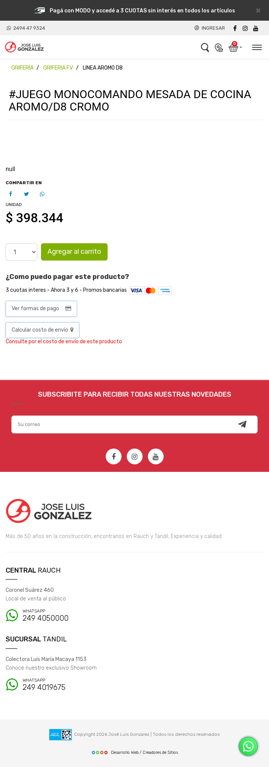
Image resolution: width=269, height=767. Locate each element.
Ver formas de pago (41, 308)
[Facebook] (235, 28)
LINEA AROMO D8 (103, 68)
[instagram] (245, 28)
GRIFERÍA (22, 68)
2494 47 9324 (26, 28)
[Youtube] (256, 28)
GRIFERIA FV (58, 68)
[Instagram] (135, 456)
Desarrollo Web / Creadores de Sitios (134, 752)
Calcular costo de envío (42, 330)
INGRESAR (210, 28)
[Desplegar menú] (256, 46)
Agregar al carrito (74, 251)
